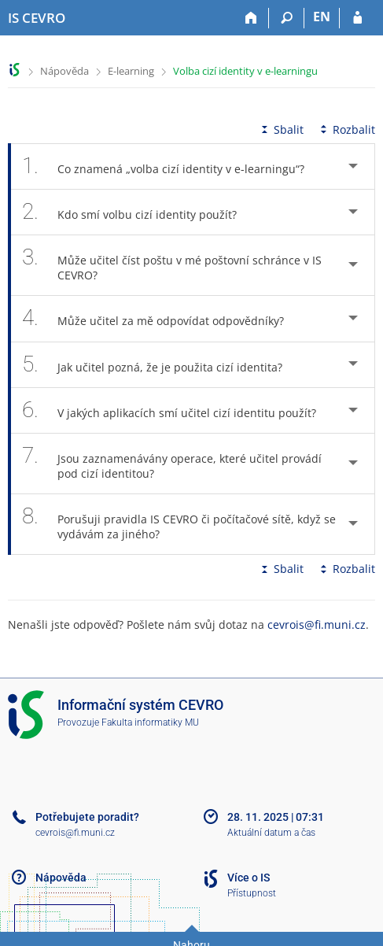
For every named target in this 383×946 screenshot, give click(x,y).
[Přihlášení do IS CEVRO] (357, 18)
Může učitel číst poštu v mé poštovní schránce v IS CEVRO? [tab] (172, 265)
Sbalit (281, 129)
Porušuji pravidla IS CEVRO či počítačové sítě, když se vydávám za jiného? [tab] (179, 524)
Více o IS (248, 877)
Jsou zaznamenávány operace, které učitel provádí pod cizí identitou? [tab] (172, 463)
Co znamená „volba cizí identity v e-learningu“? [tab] (172, 166)
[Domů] (251, 18)
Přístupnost (251, 893)
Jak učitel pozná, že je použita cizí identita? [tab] (161, 365)
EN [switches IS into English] (321, 16)
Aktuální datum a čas (271, 832)
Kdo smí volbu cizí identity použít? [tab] (138, 212)
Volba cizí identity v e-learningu (245, 71)
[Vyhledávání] (286, 18)
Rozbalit (346, 129)
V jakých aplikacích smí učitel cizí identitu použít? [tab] (177, 410)
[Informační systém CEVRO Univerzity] (36, 18)
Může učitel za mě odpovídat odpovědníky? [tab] (161, 318)
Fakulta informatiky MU (150, 722)
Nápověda (64, 71)
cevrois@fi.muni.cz (316, 624)
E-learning (131, 71)
